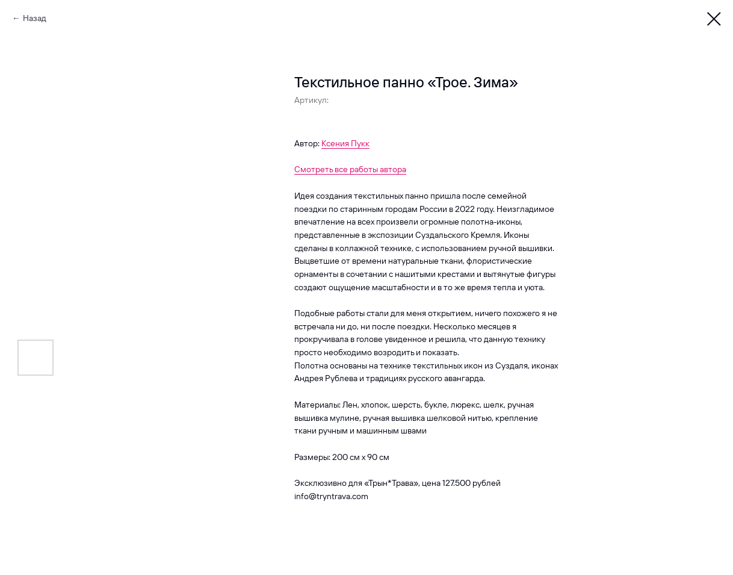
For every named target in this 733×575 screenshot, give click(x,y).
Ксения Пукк (345, 143)
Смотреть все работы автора (350, 169)
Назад (34, 18)
